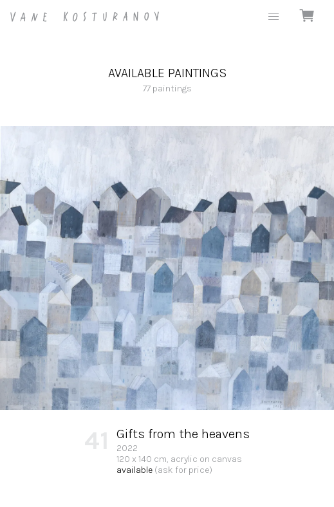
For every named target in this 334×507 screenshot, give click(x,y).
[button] (273, 16)
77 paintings (167, 79)
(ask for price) (183, 470)
